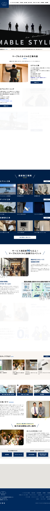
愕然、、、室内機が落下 (3, 372)
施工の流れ (30, 2)
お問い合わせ (40, 494)
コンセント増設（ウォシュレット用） (40, 232)
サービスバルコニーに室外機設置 (5, 195)
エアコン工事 (28, 496)
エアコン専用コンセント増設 (4, 232)
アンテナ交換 (2, 214)
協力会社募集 (39, 492)
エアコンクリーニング (35, 496)
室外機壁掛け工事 (37, 195)
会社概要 (46, 2)
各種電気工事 (48, 496)
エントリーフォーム (47, 494)
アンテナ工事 (42, 496)
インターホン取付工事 (20, 232)
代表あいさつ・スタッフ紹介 (23, 494)
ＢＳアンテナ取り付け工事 (21, 214)
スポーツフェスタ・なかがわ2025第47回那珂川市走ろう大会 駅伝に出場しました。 (29, 49)
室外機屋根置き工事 (20, 195)
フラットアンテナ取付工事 (38, 214)
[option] (30, 49)
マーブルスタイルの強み (14, 2)
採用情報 (42, 2)
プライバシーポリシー (33, 494)
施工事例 (25, 2)
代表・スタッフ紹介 (36, 2)
